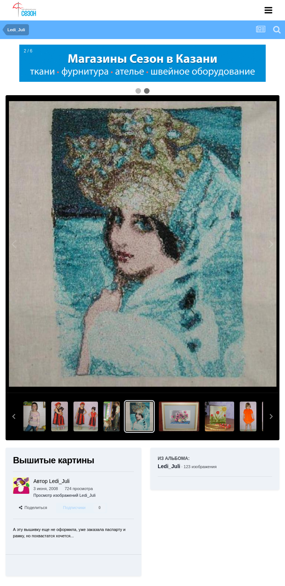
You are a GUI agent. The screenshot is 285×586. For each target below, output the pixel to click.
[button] (14, 416)
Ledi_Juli (169, 466)
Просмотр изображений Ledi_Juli (64, 495)
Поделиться (33, 507)
